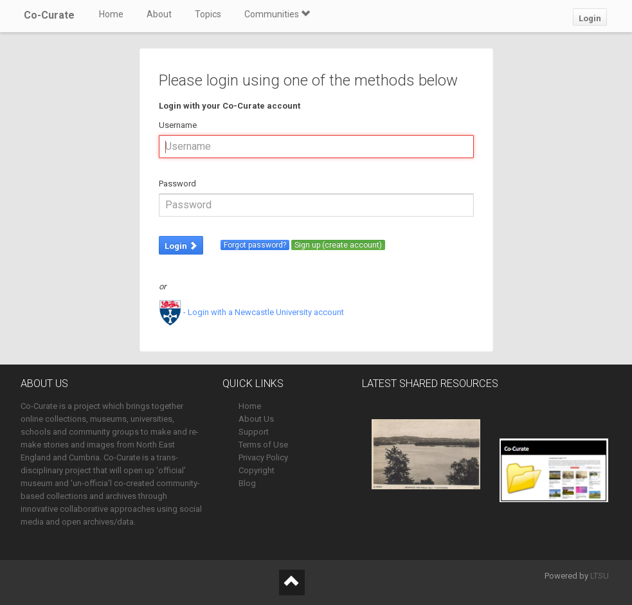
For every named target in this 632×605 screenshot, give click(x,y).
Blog (247, 483)
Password (177, 183)
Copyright (257, 470)
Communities (277, 14)
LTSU (599, 576)
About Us (256, 419)
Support (254, 432)
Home (111, 14)
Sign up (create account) (338, 244)
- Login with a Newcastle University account (251, 312)
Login (590, 18)
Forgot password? (255, 244)
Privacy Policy (263, 457)
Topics (208, 14)
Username (178, 125)
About (159, 14)
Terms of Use (263, 444)
